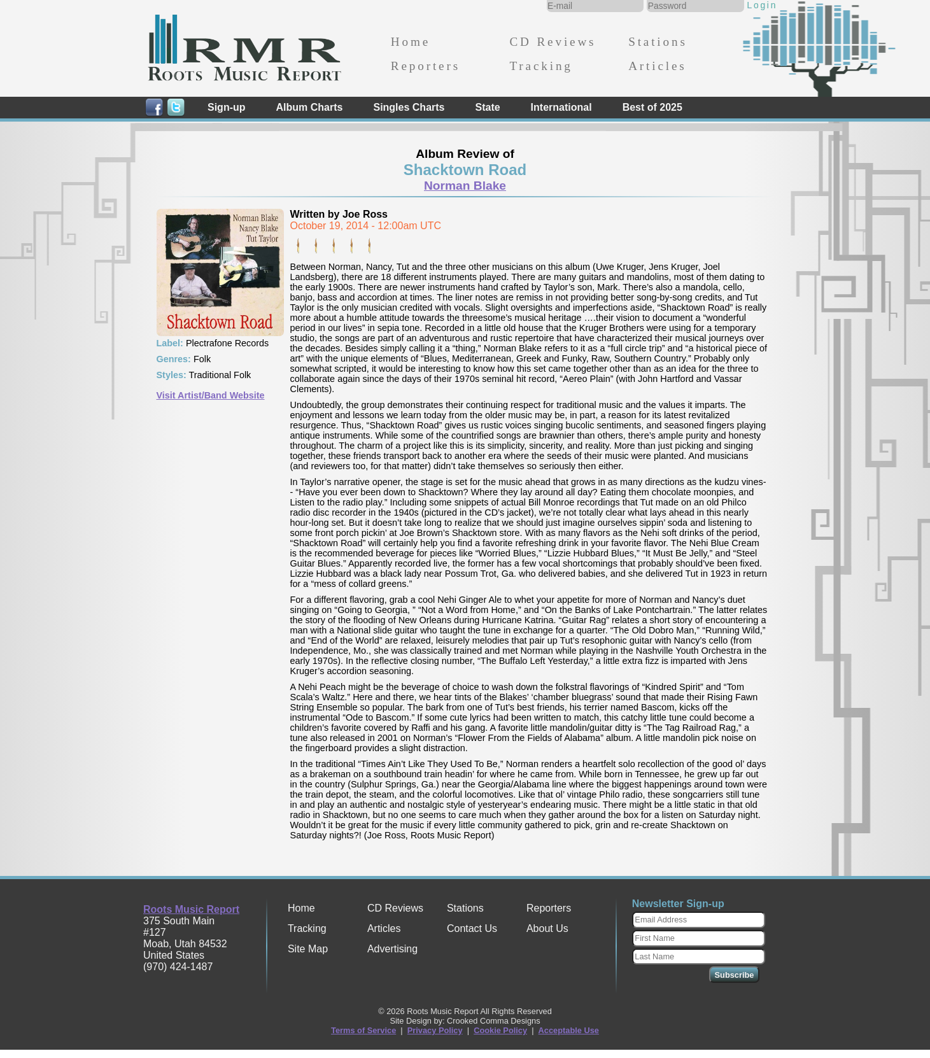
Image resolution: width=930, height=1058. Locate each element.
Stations (657, 41)
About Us (547, 928)
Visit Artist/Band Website (211, 395)
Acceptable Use (569, 1030)
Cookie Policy (500, 1030)
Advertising (392, 948)
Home (410, 41)
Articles (657, 66)
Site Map (308, 948)
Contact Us (472, 928)
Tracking (540, 66)
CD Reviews (552, 41)
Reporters (425, 66)
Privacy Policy (435, 1030)
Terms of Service (363, 1030)
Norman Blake (465, 185)
